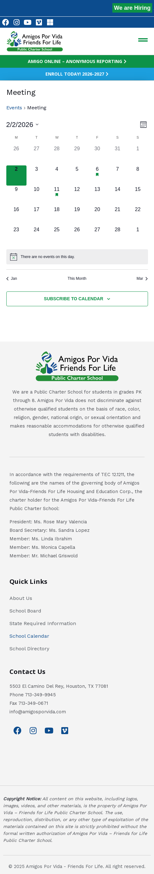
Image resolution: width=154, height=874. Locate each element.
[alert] (77, 256)
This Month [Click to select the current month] (77, 278)
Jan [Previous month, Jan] (11, 278)
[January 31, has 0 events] (117, 155)
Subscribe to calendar (73, 298)
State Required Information (42, 623)
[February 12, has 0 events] (77, 196)
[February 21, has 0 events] (117, 216)
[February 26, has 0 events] (77, 236)
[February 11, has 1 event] (57, 196)
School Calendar (29, 636)
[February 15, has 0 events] (137, 196)
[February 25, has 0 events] (57, 236)
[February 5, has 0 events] (77, 175)
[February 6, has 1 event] (97, 175)
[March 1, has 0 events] (137, 236)
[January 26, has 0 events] (16, 155)
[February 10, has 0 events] (37, 196)
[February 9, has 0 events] (16, 196)
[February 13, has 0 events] (97, 196)
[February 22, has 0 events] (137, 216)
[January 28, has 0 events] (57, 155)
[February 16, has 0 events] (16, 216)
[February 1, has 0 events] (137, 155)
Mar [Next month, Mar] (142, 278)
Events (14, 108)
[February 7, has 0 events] (117, 175)
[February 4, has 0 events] (57, 175)
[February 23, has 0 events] (16, 236)
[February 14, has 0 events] (117, 196)
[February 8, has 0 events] (137, 175)
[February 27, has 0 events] (97, 236)
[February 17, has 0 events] (37, 216)
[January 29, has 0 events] (77, 155)
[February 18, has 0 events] (57, 216)
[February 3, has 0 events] (37, 175)
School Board (25, 611)
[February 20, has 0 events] (97, 216)
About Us (20, 598)
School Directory (29, 649)
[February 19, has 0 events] (77, 216)
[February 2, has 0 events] (16, 175)
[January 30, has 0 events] (97, 155)
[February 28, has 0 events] (117, 236)
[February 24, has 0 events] (37, 236)
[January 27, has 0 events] (37, 155)
